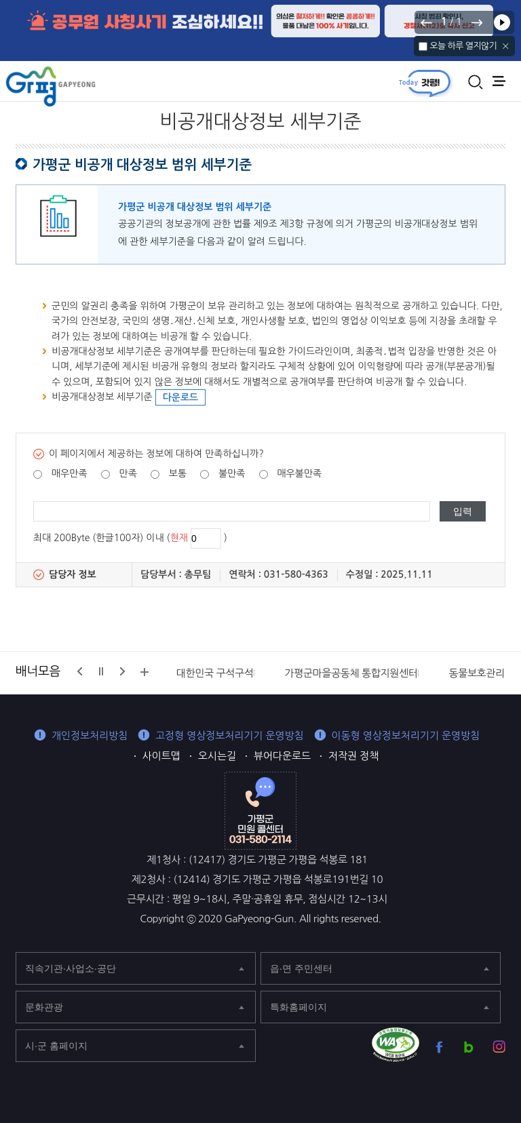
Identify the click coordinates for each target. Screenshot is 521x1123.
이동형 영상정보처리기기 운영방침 (406, 735)
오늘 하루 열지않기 (463, 45)
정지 (101, 671)
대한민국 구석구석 (215, 673)
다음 (476, 22)
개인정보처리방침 (90, 735)
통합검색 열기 (475, 82)
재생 (502, 22)
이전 (427, 22)
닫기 (506, 46)
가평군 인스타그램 (499, 1046)
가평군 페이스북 (439, 1046)
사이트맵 (161, 756)
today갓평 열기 (424, 82)
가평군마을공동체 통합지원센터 (350, 673)
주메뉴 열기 (499, 81)
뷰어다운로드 (282, 756)
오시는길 (217, 756)
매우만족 (70, 473)
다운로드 (181, 397)
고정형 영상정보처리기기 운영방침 (229, 735)
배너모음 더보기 (144, 672)
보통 (178, 473)
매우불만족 (299, 473)
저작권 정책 (353, 756)
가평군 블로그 (469, 1046)
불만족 (231, 473)
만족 (128, 473)
